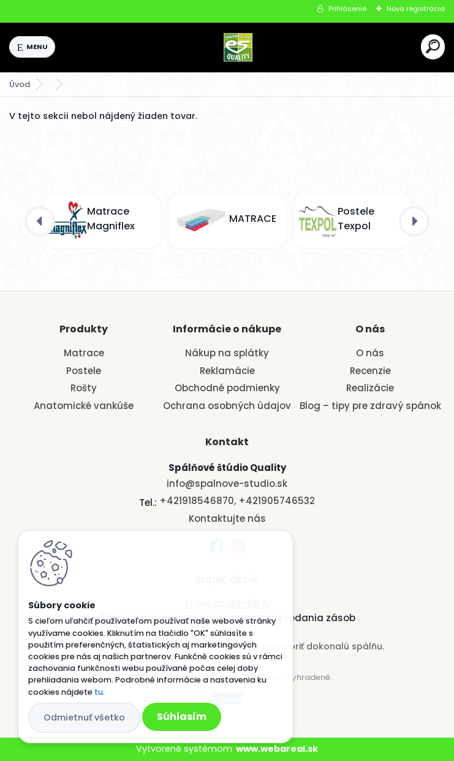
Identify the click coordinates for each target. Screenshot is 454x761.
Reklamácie (227, 370)
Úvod (19, 84)
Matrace (84, 352)
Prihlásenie (347, 8)
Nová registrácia (416, 8)
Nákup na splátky (227, 352)
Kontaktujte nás (227, 518)
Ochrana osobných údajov (227, 405)
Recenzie (370, 370)
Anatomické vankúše (84, 405)
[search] (433, 46)
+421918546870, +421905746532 (237, 500)
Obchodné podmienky (227, 387)
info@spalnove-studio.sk (227, 483)
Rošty (83, 387)
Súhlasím (181, 716)
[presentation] (40, 221)
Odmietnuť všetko (84, 717)
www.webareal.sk (277, 749)
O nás (370, 352)
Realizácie (370, 387)
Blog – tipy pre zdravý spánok (370, 405)
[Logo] (238, 47)
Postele (83, 370)
